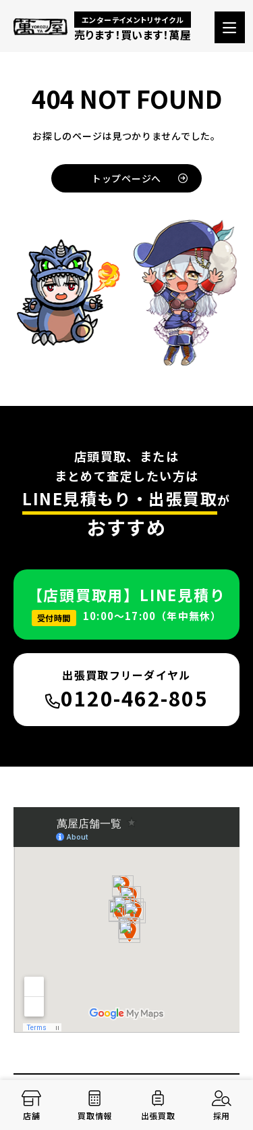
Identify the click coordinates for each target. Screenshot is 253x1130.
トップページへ (140, 178)
